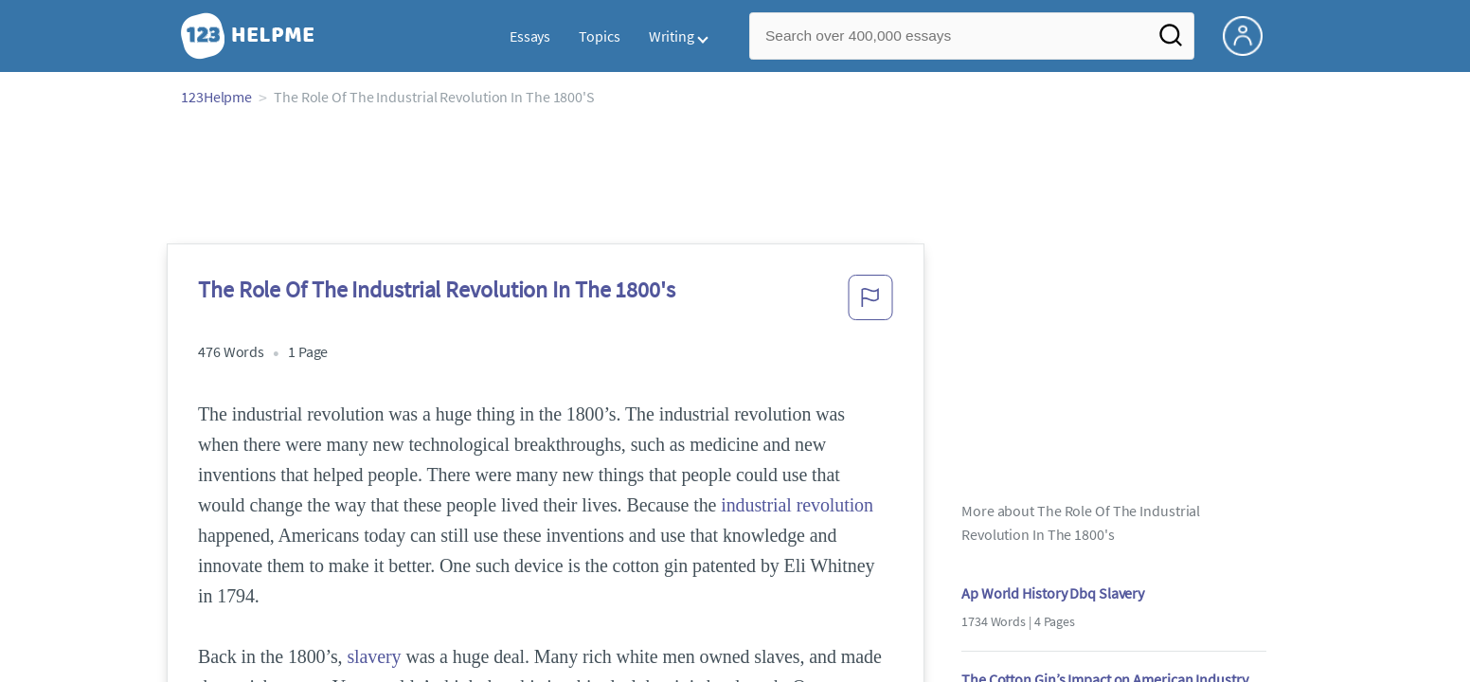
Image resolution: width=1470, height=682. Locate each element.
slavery (374, 656)
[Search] (1170, 40)
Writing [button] (671, 36)
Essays (530, 36)
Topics (599, 36)
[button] (870, 303)
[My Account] (1250, 34)
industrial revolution (797, 504)
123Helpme (216, 96)
